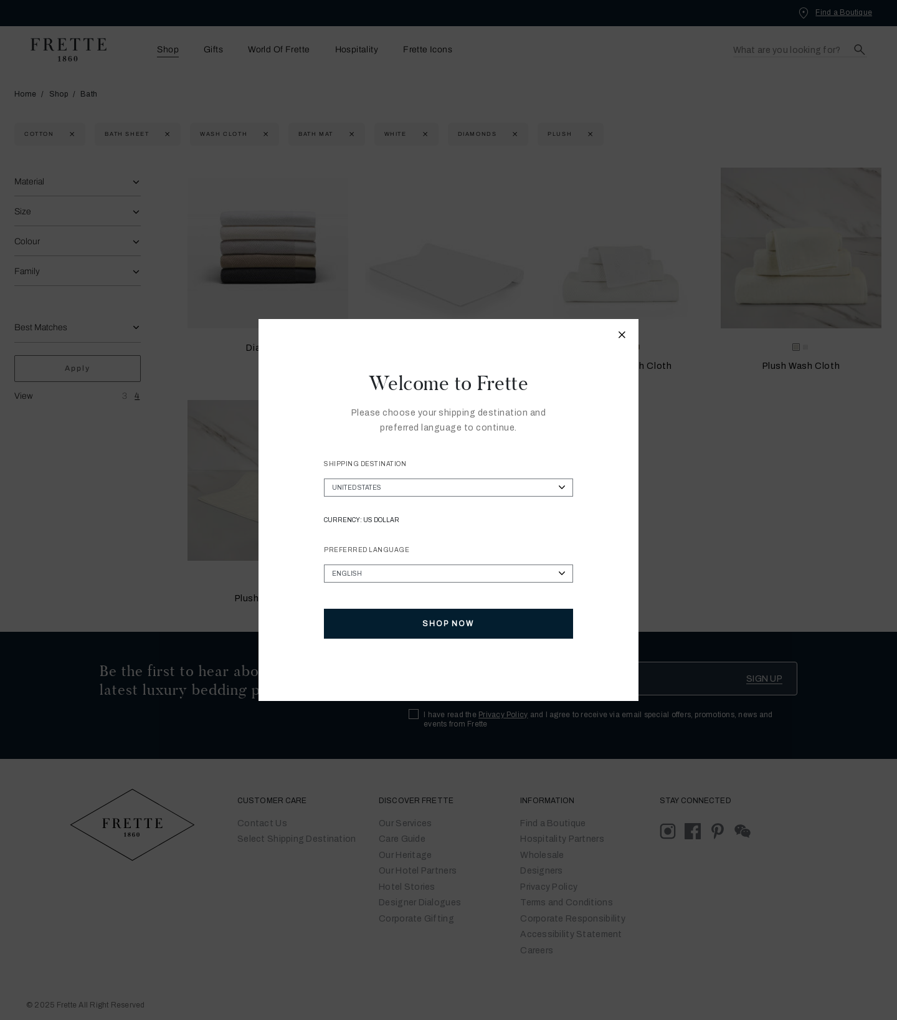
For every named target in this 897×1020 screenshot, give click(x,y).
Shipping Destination (365, 463)
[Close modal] (622, 336)
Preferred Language (366, 549)
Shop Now (448, 623)
